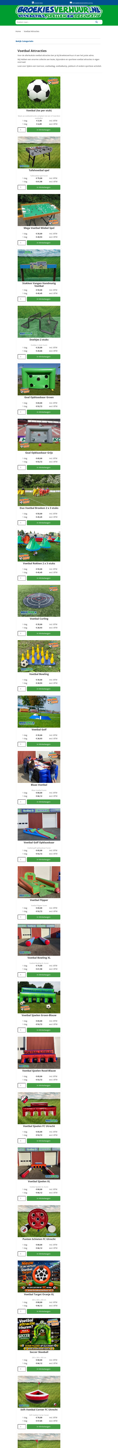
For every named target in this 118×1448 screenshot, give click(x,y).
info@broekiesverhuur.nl (82, 3)
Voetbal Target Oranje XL (80, 646)
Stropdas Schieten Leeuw (80, 1080)
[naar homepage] (59, 11)
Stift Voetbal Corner (37, 756)
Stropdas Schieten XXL (37, 1132)
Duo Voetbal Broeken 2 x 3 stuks (80, 272)
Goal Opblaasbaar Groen (80, 218)
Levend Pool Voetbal (37, 1396)
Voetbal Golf (80, 377)
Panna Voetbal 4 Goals (80, 1025)
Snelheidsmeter (80, 865)
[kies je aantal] (21, 126)
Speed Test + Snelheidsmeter (80, 918)
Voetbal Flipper (37, 484)
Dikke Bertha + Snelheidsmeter (37, 918)
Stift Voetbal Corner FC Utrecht (80, 701)
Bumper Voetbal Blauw (80, 1290)
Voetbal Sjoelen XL (80, 592)
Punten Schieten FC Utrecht (37, 646)
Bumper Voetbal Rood (37, 1343)
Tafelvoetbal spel (80, 107)
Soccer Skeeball (37, 701)
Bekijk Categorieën (58, 41)
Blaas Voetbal (37, 430)
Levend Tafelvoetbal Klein (37, 1237)
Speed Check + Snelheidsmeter (37, 970)
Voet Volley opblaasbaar (80, 756)
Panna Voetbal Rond (80, 970)
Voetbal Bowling (37, 377)
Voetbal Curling (80, 325)
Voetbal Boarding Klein (80, 1132)
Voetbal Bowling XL (80, 484)
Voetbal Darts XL (80, 811)
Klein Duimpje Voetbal (80, 1396)
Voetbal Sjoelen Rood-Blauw (80, 539)
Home (18, 31)
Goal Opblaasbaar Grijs (37, 272)
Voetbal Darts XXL (37, 865)
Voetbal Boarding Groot (37, 1185)
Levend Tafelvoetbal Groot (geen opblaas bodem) (37, 1291)
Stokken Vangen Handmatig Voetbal (80, 166)
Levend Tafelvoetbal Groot (80, 1237)
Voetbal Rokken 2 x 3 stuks (37, 325)
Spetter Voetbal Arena (80, 1185)
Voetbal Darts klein (37, 811)
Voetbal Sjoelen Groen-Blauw (37, 539)
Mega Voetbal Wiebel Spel (37, 164)
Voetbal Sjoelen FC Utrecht (37, 592)
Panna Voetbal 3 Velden (37, 1025)
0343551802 (37, 2)
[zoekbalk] (53, 22)
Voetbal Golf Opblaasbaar (80, 430)
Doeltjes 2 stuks (37, 218)
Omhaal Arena (80, 1343)
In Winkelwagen (41, 127)
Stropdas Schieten (37, 1080)
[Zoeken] (96, 22)
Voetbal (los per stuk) (37, 107)
